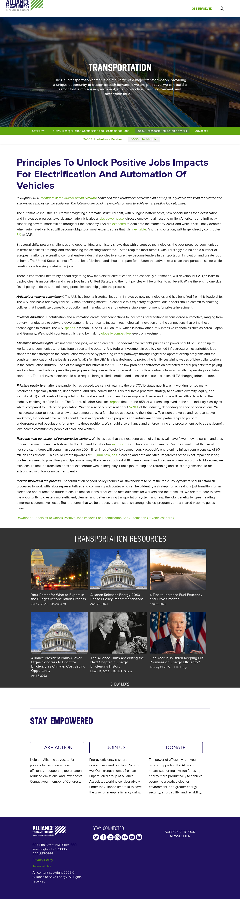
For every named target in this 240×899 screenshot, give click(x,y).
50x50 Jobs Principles (144, 139)
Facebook (103, 837)
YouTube (132, 837)
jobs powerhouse (111, 219)
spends (69, 328)
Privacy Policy (42, 860)
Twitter (96, 837)
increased (119, 444)
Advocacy (201, 131)
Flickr (125, 837)
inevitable (139, 229)
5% (18, 235)
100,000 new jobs (104, 455)
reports (115, 402)
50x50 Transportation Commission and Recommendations (91, 131)
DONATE (176, 748)
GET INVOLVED (202, 9)
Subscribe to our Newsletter (180, 834)
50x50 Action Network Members (102, 139)
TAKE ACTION (57, 748)
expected (119, 224)
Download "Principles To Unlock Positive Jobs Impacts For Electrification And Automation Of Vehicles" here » (95, 518)
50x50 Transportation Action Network (162, 131)
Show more (120, 684)
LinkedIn (110, 837)
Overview (38, 131)
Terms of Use (41, 866)
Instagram (117, 837)
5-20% (133, 407)
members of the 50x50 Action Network (68, 198)
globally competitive (116, 334)
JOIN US (116, 748)
